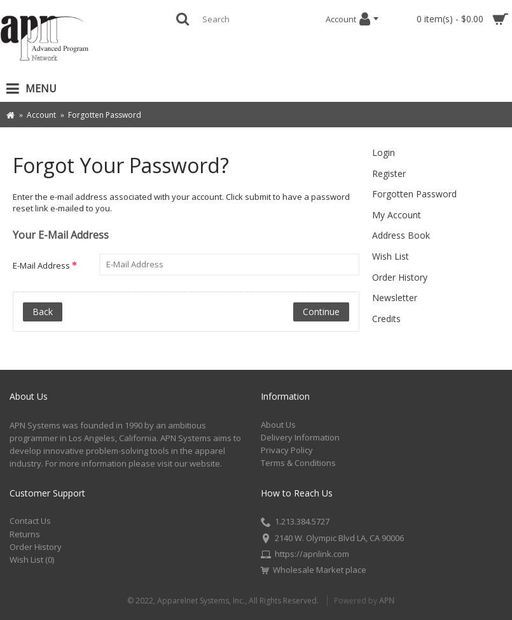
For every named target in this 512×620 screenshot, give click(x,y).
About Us (278, 424)
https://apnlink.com (305, 555)
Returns (25, 534)
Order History (399, 277)
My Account (396, 215)
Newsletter (394, 298)
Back (42, 312)
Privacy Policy (287, 450)
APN (386, 600)
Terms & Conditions (298, 463)
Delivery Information (300, 437)
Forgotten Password (414, 194)
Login (383, 152)
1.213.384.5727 (295, 523)
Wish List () (32, 559)
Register (389, 173)
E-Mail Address (41, 265)
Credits (386, 319)
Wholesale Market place (313, 570)
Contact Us (30, 520)
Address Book (401, 235)
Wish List (390, 256)
